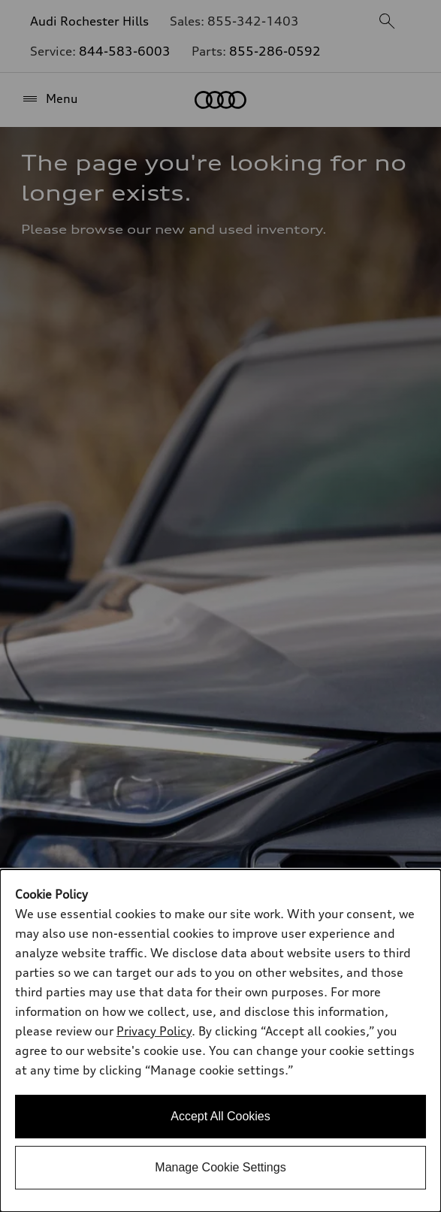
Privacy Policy (154, 1030)
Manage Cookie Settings (220, 1167)
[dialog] (220, 1040)
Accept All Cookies (220, 1116)
